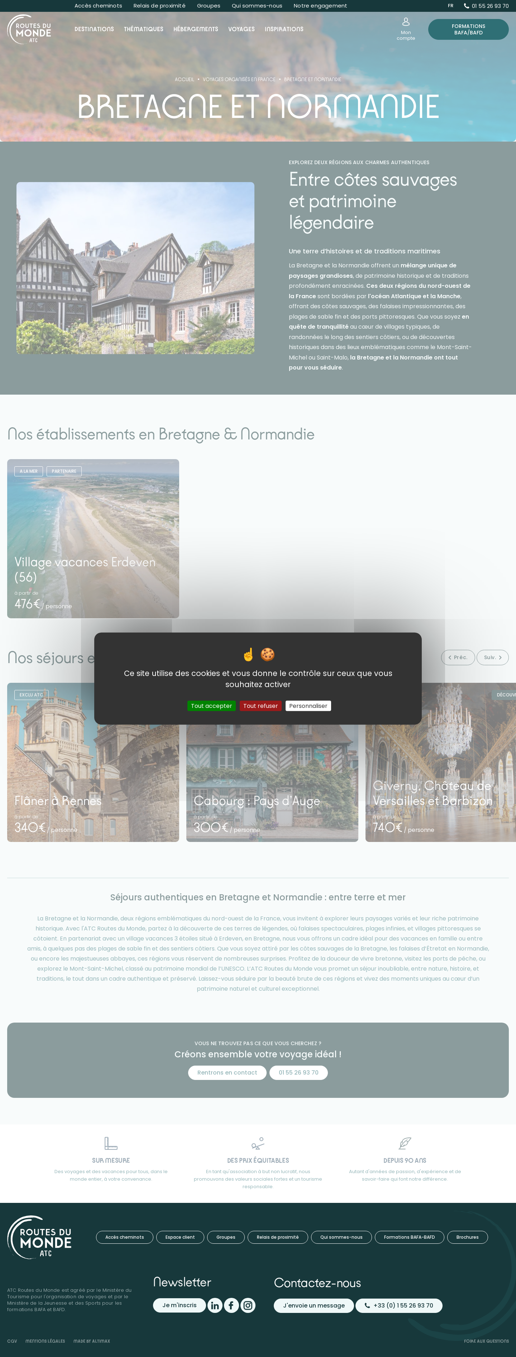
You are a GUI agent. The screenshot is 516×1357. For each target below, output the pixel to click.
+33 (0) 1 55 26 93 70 (399, 1305)
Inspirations (284, 29)
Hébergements (195, 29)
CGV (12, 1341)
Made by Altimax (91, 1341)
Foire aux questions (486, 1341)
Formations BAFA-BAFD (409, 1237)
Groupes (208, 5)
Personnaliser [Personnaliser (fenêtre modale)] (308, 705)
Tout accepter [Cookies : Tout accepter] (211, 705)
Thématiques (143, 29)
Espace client (180, 1237)
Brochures (468, 1237)
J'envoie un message (314, 1305)
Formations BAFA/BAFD (468, 29)
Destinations (94, 29)
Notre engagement (320, 5)
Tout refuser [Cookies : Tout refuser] (260, 705)
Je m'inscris (179, 1305)
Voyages (241, 29)
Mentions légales (45, 1341)
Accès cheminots (98, 5)
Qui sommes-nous (257, 5)
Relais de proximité (160, 5)
